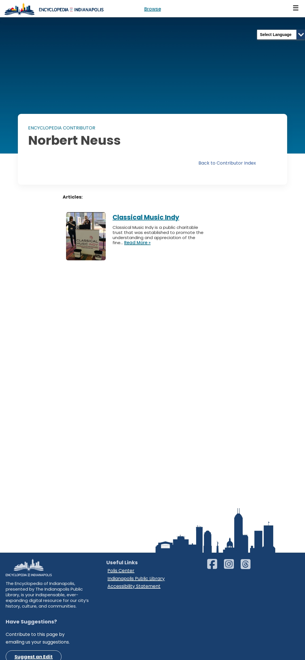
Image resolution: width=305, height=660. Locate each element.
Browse (152, 9)
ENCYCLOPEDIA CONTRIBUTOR (61, 128)
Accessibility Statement (133, 586)
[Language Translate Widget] (281, 34)
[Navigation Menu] (296, 8)
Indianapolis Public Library (136, 578)
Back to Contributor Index (227, 163)
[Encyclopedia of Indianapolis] (53, 8)
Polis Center (120, 570)
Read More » (137, 242)
